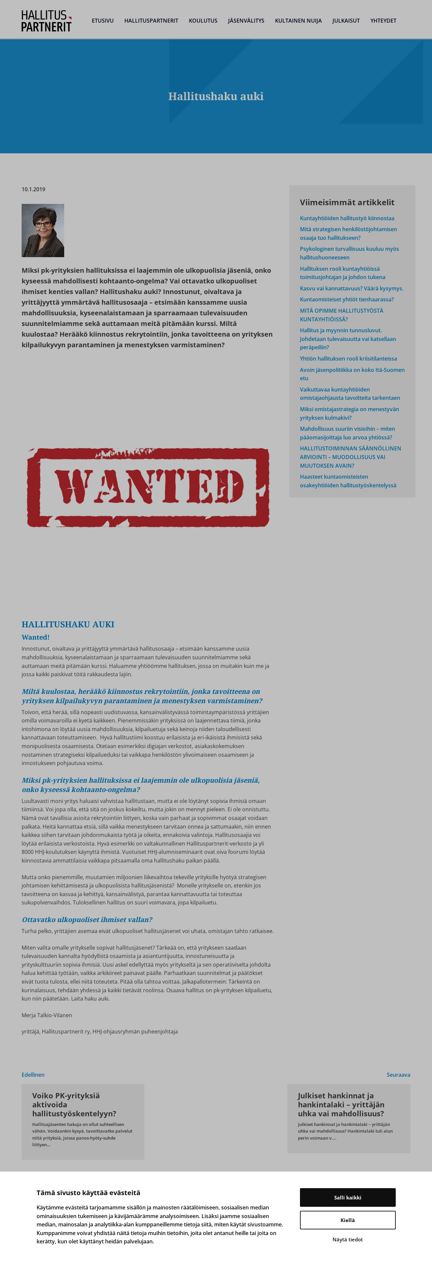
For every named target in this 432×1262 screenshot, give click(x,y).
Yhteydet (383, 20)
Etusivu (103, 20)
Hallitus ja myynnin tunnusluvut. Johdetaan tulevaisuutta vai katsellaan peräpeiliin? (348, 339)
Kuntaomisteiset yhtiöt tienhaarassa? (347, 299)
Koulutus (203, 20)
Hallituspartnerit (151, 20)
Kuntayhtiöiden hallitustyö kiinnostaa (347, 218)
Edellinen (33, 1074)
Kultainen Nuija (298, 20)
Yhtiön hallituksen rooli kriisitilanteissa (348, 358)
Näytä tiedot (348, 1239)
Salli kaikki (347, 1197)
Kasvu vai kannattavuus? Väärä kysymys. (351, 288)
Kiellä (348, 1220)
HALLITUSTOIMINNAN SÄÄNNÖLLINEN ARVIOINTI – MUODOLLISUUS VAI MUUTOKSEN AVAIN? (350, 457)
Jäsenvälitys (246, 20)
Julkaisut (346, 20)
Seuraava (398, 1074)
